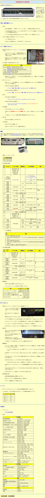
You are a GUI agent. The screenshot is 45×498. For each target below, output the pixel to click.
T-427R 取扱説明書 (9, 412)
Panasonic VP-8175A (18, 133)
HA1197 (9, 66)
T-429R (4, 18)
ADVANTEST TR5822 (14, 135)
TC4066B (9, 73)
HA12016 (9, 68)
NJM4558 (9, 69)
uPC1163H (10, 71)
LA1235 (9, 72)
